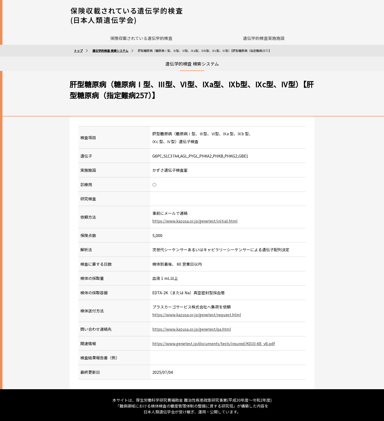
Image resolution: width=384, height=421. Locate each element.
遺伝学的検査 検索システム (110, 49)
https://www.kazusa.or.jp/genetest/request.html (196, 313)
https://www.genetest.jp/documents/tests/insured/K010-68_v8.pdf (213, 342)
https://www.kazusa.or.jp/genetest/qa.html (191, 327)
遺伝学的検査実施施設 (264, 37)
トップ (78, 49)
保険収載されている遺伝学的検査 (141, 37)
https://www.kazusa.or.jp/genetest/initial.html (195, 219)
